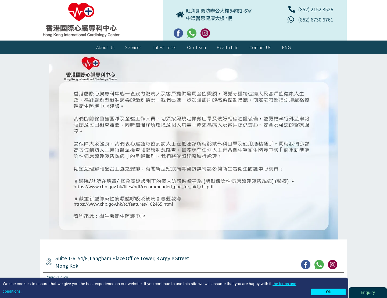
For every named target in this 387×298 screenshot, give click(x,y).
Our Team (196, 47)
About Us (105, 47)
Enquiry (368, 292)
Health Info (228, 47)
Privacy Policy (58, 276)
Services (133, 47)
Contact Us (260, 47)
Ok (328, 291)
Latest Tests (164, 47)
